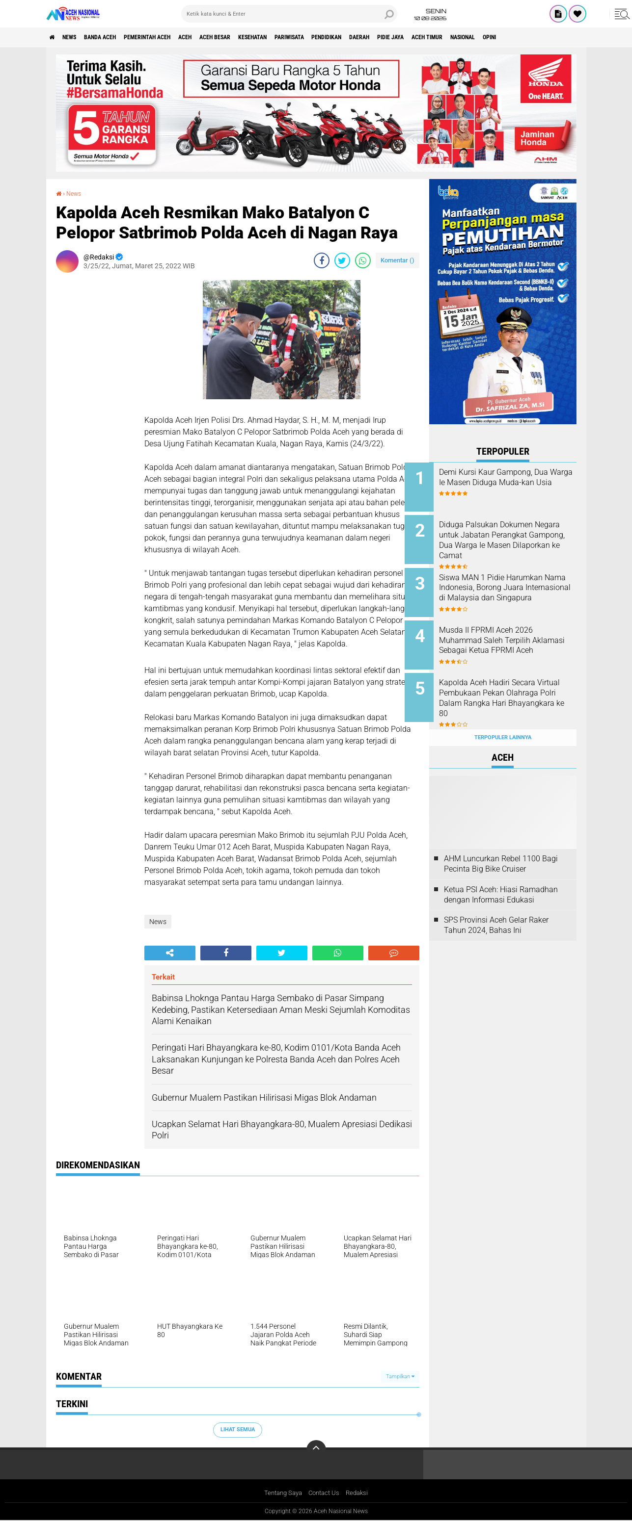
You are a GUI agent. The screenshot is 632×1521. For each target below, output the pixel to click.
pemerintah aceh (173, 37)
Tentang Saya (281, 1493)
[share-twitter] (342, 260)
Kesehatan (304, 37)
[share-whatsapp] (363, 260)
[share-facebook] (322, 260)
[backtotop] (316, 1450)
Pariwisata (350, 37)
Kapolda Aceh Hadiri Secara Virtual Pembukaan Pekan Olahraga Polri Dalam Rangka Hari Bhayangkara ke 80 (515, 685)
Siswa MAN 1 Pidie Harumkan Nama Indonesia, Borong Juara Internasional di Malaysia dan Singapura (515, 586)
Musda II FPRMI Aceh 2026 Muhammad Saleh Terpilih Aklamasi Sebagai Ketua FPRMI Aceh (510, 636)
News (77, 37)
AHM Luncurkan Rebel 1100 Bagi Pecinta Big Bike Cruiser (501, 844)
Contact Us (325, 1493)
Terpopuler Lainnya (502, 718)
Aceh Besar (258, 37)
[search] (289, 14)
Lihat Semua (237, 1429)
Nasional (566, 37)
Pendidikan (397, 37)
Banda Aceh (116, 37)
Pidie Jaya (477, 37)
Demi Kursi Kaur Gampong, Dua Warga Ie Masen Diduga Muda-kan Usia (513, 482)
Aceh (220, 37)
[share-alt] (169, 952)
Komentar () (397, 259)
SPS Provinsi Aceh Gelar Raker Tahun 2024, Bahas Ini (496, 906)
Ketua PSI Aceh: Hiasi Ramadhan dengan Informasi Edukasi (501, 875)
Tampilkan (400, 1376)
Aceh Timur (522, 37)
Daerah (438, 37)
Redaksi (360, 1493)
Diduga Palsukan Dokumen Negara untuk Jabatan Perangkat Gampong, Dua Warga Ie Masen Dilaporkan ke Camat (516, 542)
